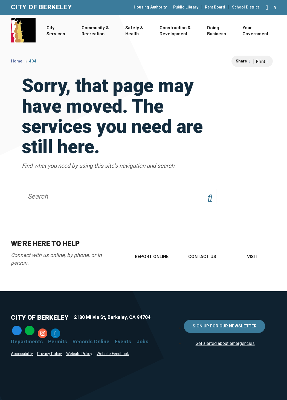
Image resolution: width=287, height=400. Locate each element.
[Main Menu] (267, 7)
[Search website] (274, 7)
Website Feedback (113, 354)
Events (123, 341)
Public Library (185, 7)
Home (16, 61)
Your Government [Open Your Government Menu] (255, 30)
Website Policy (79, 354)
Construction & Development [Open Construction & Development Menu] (175, 30)
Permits (57, 341)
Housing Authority (150, 7)
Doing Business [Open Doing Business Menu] (216, 30)
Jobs (142, 341)
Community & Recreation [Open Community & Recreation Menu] (95, 30)
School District (245, 7)
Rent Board (215, 7)
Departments (27, 341)
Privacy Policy (49, 354)
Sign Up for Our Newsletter (225, 326)
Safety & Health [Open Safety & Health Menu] (134, 30)
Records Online (91, 341)
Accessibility (22, 354)
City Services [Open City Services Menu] (56, 30)
